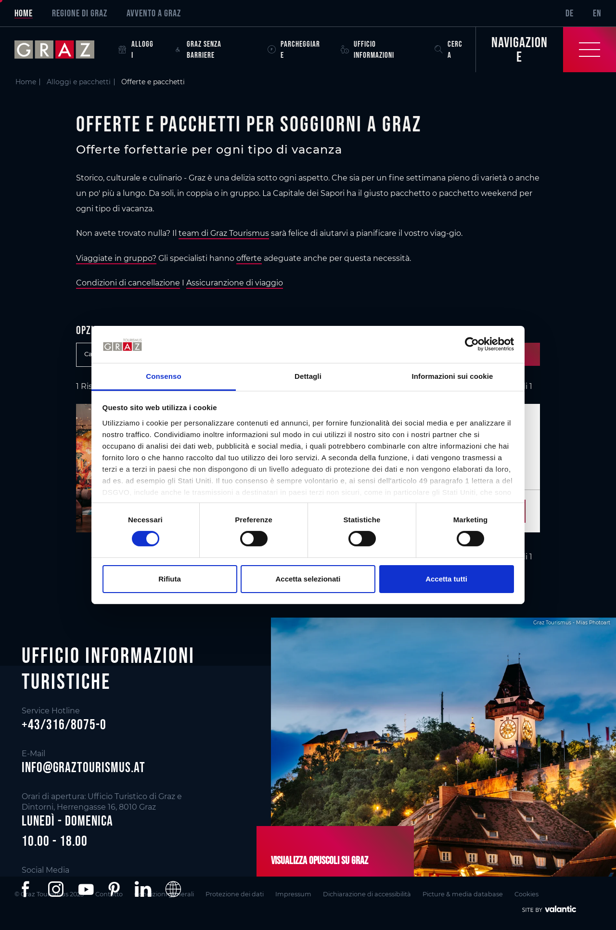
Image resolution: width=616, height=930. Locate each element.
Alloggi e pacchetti (79, 82)
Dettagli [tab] (308, 376)
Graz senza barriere (197, 49)
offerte (249, 258)
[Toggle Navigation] (545, 49)
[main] (308, 317)
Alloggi (136, 49)
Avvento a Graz (154, 13)
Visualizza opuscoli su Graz (319, 860)
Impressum (293, 894)
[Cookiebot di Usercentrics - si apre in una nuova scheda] (472, 344)
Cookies (526, 894)
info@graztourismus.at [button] (83, 767)
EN (597, 13)
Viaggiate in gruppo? (116, 258)
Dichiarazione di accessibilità (367, 894)
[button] (27, 889)
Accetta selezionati (307, 579)
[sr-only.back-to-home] (61, 49)
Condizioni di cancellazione (128, 282)
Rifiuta (169, 579)
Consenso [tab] (163, 376)
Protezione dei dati (234, 894)
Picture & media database (463, 894)
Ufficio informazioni (367, 49)
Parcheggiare (294, 49)
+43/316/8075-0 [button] (64, 725)
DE (569, 13)
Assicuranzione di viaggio (234, 282)
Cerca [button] (448, 49)
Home (23, 13)
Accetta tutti (446, 579)
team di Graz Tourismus (224, 233)
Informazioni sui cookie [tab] (452, 376)
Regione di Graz (79, 13)
